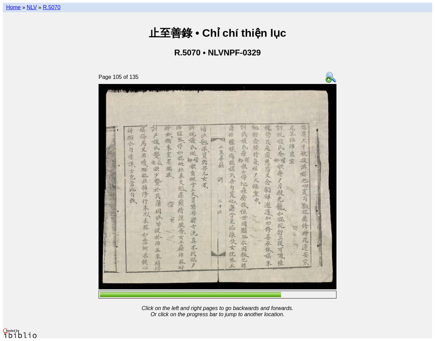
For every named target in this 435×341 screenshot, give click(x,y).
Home (13, 7)
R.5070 (51, 7)
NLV (32, 7)
